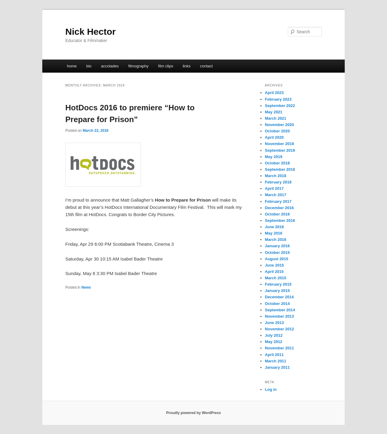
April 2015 (274, 271)
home (72, 66)
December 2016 (279, 208)
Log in (271, 389)
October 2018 (277, 163)
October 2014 (277, 303)
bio (88, 66)
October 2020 (277, 131)
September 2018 (280, 169)
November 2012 (279, 329)
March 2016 (275, 239)
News (86, 287)
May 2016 (273, 233)
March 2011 (275, 361)
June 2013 (274, 322)
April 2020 (274, 137)
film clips (165, 66)
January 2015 (277, 290)
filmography (138, 66)
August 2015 (276, 259)
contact (206, 66)
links (186, 66)
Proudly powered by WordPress (193, 413)
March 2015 (275, 278)
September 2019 (280, 150)
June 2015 (274, 265)
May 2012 (273, 341)
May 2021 (273, 112)
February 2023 (278, 99)
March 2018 (275, 175)
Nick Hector (90, 32)
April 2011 (274, 354)
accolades (110, 66)
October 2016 (277, 214)
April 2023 (274, 92)
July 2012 (274, 335)
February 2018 (278, 182)
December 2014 (279, 297)
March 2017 (275, 195)
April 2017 (274, 188)
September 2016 (280, 220)
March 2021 (275, 118)
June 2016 (274, 227)
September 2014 (280, 310)
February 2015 (278, 284)
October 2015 (277, 252)
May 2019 (273, 156)
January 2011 (277, 367)
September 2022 (280, 105)
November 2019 (279, 143)
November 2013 (279, 316)
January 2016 (277, 246)
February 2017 (278, 201)
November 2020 (279, 124)
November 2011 (279, 348)
